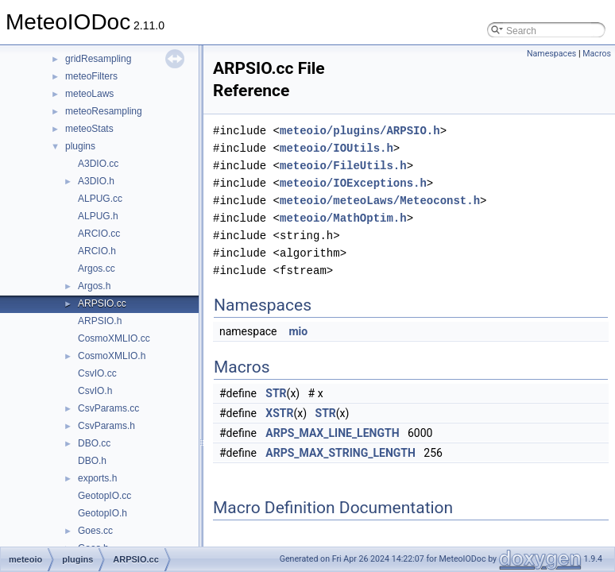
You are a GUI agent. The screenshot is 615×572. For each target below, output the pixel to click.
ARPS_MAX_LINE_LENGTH (332, 433)
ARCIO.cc (99, 233)
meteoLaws (89, 93)
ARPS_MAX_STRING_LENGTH (340, 452)
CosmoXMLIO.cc (114, 338)
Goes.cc (95, 530)
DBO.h (92, 460)
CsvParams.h (106, 425)
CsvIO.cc (97, 373)
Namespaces (551, 53)
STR (275, 393)
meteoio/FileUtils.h (343, 165)
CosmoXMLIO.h (111, 355)
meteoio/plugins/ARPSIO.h (360, 130)
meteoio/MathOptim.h (343, 218)
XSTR (279, 413)
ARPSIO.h (100, 321)
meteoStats (89, 128)
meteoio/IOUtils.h (336, 148)
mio (298, 331)
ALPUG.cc (100, 198)
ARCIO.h (97, 251)
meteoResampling (103, 111)
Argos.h (94, 286)
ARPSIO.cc (102, 303)
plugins (80, 146)
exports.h (97, 478)
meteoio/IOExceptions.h (353, 183)
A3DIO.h (96, 181)
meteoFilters (91, 76)
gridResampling (98, 58)
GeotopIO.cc (104, 495)
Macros (596, 53)
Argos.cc (96, 268)
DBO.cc (94, 443)
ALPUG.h (98, 216)
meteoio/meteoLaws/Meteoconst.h (380, 200)
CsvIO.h (95, 390)
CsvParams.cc (108, 408)
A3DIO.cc (98, 163)
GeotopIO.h (102, 513)
